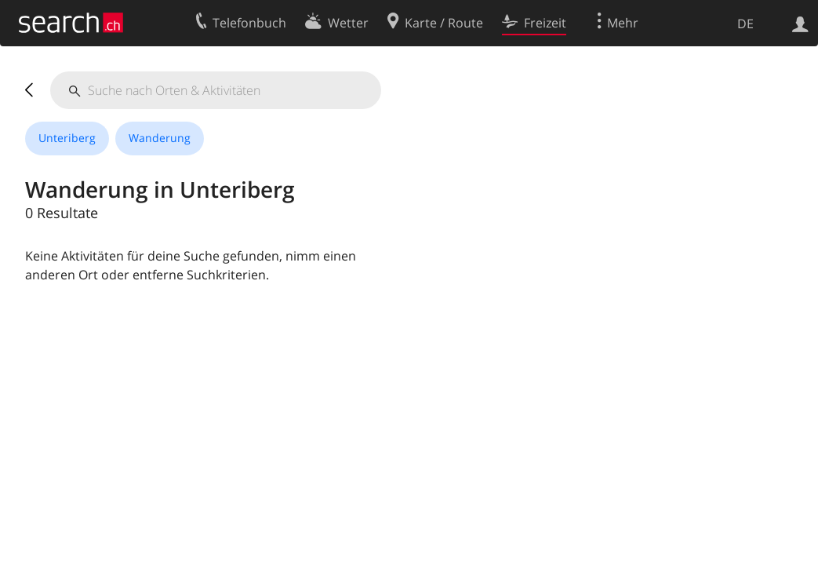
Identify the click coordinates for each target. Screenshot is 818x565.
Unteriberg (67, 137)
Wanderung (160, 137)
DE (745, 23)
